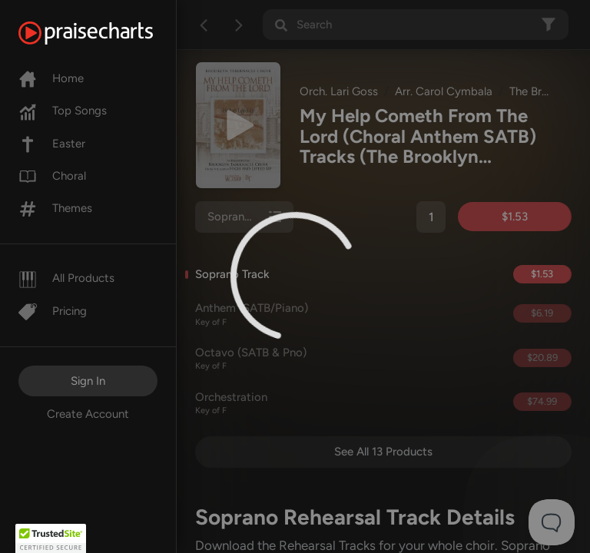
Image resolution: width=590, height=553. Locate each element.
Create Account (88, 414)
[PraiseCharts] (104, 33)
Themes (55, 208)
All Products (66, 278)
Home (51, 78)
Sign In (88, 381)
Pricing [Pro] (52, 311)
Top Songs (62, 111)
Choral (52, 176)
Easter (51, 144)
